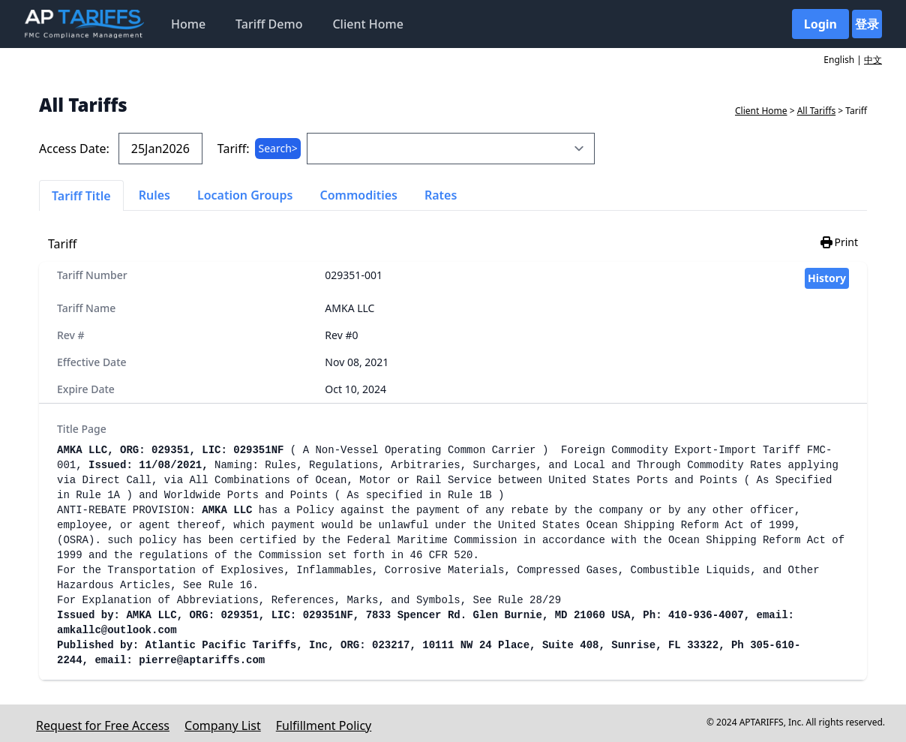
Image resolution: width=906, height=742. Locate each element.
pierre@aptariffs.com (202, 660)
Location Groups (245, 195)
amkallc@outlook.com (117, 630)
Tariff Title (81, 196)
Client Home (367, 24)
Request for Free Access (103, 725)
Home (188, 24)
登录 (867, 24)
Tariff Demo (269, 24)
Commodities (359, 195)
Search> (277, 148)
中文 (873, 59)
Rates (440, 195)
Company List (222, 725)
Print (838, 242)
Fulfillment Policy (323, 725)
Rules (154, 195)
